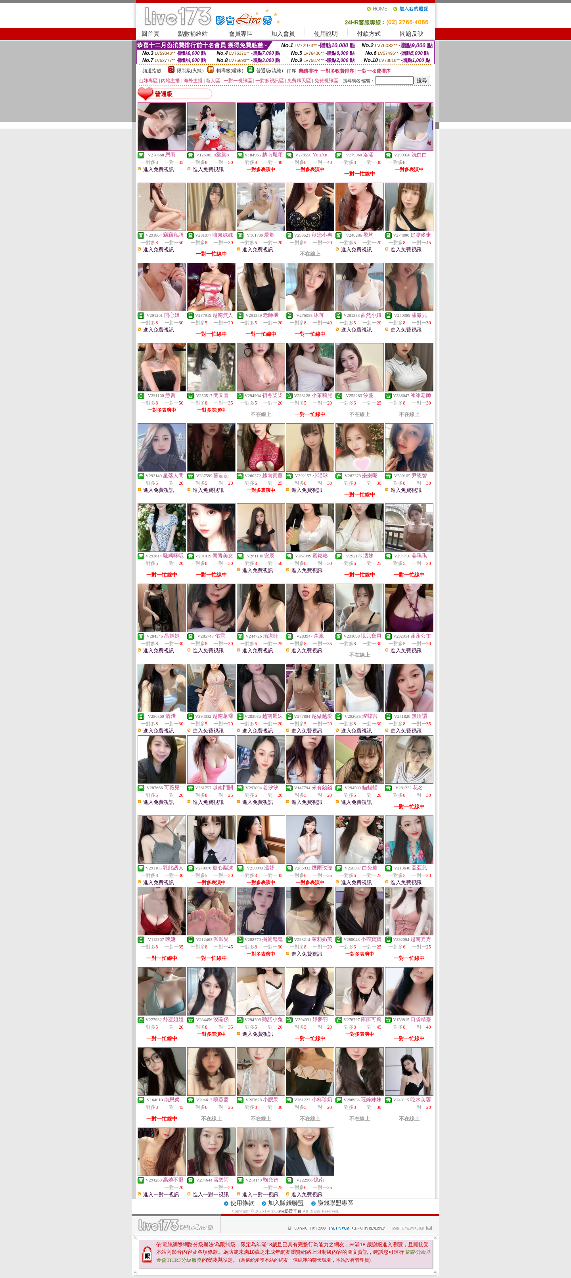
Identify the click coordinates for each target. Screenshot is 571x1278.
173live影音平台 (286, 1211)
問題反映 (411, 34)
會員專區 (241, 34)
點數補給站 (193, 34)
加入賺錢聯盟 (286, 1203)
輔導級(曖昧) (230, 70)
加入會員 (283, 34)
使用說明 (326, 34)
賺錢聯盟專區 (335, 1203)
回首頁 (150, 34)
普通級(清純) (269, 70)
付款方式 (369, 34)
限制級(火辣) (190, 70)
